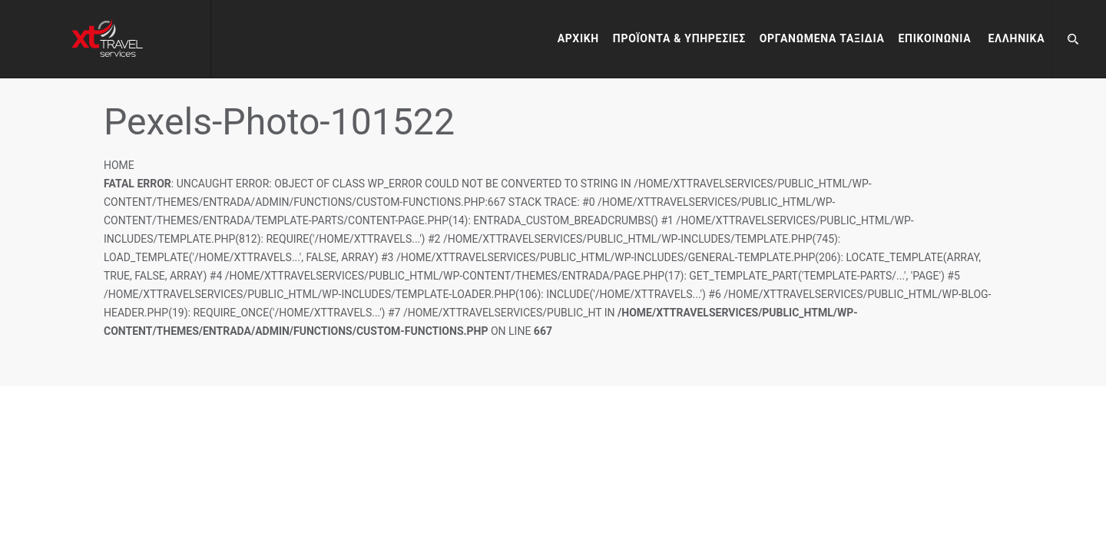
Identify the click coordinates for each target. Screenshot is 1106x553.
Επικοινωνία (935, 38)
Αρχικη (578, 38)
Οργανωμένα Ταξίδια (822, 38)
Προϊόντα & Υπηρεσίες (679, 38)
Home (119, 165)
